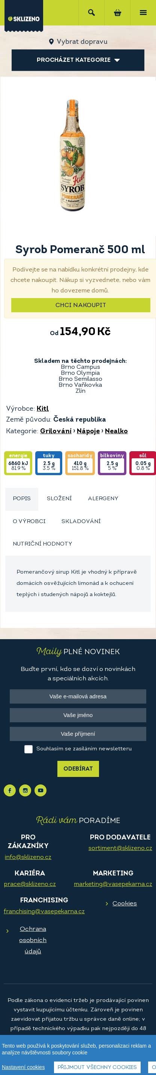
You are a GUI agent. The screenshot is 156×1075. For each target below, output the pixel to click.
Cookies (124, 904)
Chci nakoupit (81, 306)
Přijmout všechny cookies (97, 1068)
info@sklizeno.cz (28, 857)
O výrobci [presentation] (29, 522)
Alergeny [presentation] (103, 499)
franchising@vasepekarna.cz (44, 912)
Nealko (116, 431)
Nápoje (88, 431)
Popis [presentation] (22, 499)
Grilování (56, 431)
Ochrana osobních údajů (32, 940)
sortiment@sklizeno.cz (120, 848)
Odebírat (78, 769)
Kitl (43, 409)
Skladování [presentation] (81, 522)
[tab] (21, 499)
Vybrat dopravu (82, 42)
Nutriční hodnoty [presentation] (42, 544)
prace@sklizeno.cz (30, 884)
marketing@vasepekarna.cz (113, 884)
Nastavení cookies (23, 1067)
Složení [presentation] (59, 499)
